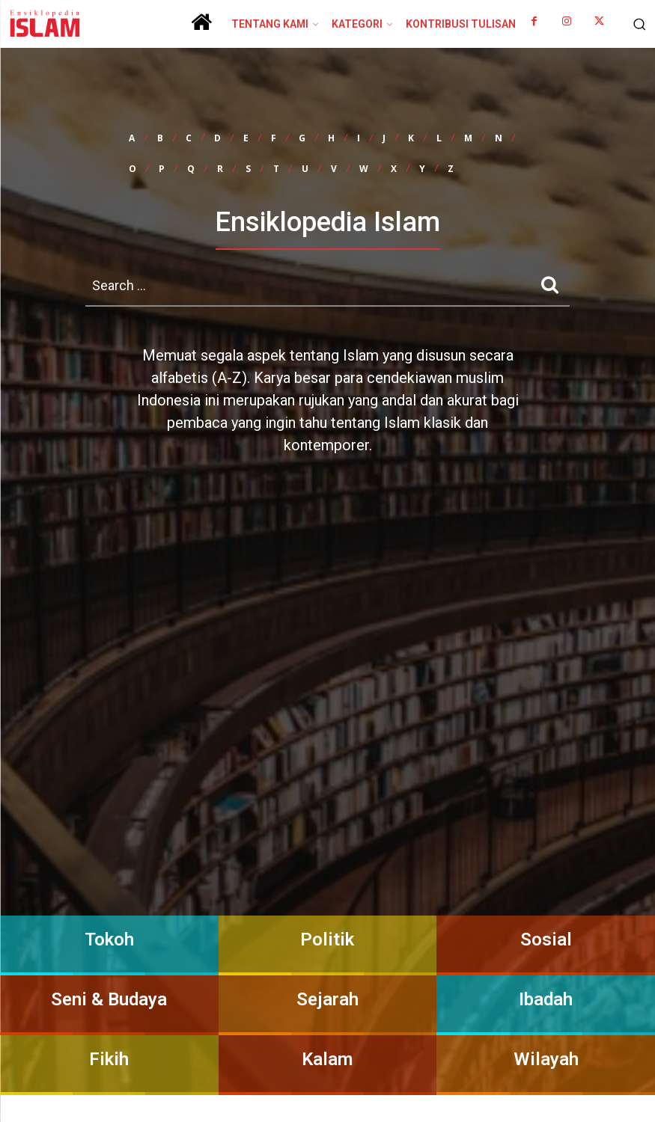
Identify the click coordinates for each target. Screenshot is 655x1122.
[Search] (550, 284)
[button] (636, 24)
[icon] (201, 28)
